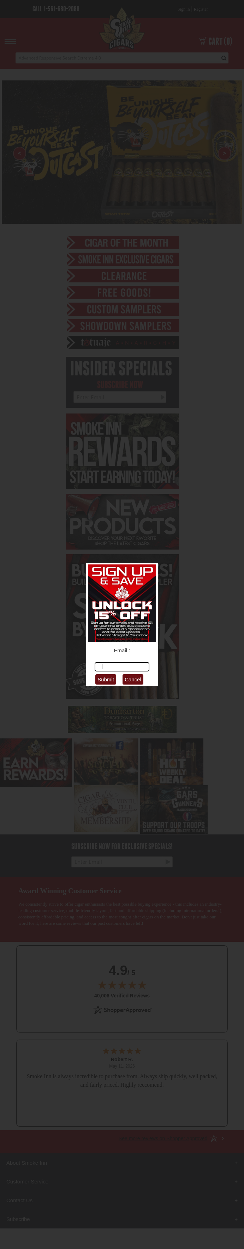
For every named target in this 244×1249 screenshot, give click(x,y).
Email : (122, 650)
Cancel (133, 679)
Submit (105, 679)
